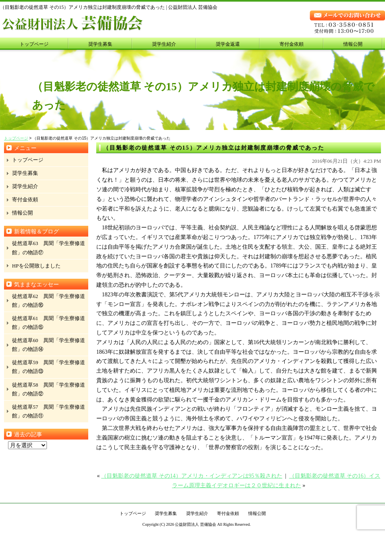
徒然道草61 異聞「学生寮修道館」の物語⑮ (48, 322)
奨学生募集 (100, 44)
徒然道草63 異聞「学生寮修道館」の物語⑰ (48, 247)
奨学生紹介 (164, 44)
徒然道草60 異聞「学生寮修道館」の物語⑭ (48, 344)
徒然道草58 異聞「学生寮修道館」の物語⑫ (48, 389)
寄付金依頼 (292, 44)
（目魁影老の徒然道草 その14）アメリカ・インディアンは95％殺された (191, 476)
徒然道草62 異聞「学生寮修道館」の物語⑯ (48, 300)
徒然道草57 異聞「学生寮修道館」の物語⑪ (48, 411)
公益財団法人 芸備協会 (195, 524)
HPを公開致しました (36, 266)
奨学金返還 (228, 44)
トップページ (34, 44)
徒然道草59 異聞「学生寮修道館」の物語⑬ (48, 366)
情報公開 (353, 44)
